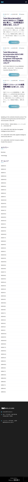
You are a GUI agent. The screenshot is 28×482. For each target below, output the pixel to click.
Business (22, 14)
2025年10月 (3, 179)
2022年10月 (3, 261)
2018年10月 (3, 378)
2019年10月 (3, 364)
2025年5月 (3, 186)
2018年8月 (3, 381)
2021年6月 (3, 316)
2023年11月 (3, 231)
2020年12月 (3, 333)
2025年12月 (3, 176)
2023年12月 (3, 227)
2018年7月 (3, 385)
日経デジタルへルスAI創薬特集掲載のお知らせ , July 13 (13, 86)
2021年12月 (3, 296)
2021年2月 (3, 327)
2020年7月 (3, 347)
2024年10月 (4, 207)
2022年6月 (3, 275)
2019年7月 (3, 371)
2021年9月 (3, 306)
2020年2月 (3, 357)
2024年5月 (3, 217)
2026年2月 (3, 169)
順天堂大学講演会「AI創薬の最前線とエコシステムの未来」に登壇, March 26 (13, 125)
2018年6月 (3, 388)
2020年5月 (3, 351)
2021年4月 (3, 320)
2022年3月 (3, 285)
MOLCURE (15, 14)
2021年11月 (3, 299)
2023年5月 (3, 244)
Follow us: (11, 480)
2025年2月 (3, 193)
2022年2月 (3, 289)
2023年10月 (3, 234)
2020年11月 (3, 337)
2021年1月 (3, 330)
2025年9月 (3, 183)
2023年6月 (3, 241)
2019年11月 (3, 361)
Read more (14, 42)
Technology (4, 155)
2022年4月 (3, 282)
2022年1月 (3, 292)
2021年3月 (3, 323)
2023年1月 (3, 251)
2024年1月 (3, 224)
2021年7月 (3, 313)
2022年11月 (3, 258)
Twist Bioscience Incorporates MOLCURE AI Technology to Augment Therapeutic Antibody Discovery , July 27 (13, 57)
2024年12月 (3, 200)
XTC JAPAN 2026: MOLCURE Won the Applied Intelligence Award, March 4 (12, 130)
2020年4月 (3, 354)
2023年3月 (3, 248)
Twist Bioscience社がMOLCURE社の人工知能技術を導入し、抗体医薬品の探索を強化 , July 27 (13, 21)
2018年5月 (3, 392)
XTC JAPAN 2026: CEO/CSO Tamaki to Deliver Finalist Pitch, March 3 (12, 141)
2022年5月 (3, 279)
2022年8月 (3, 268)
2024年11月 (3, 203)
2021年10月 (3, 303)
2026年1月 (3, 172)
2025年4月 (3, 189)
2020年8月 (3, 344)
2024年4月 (3, 220)
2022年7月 (3, 272)
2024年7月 (3, 210)
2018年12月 (3, 375)
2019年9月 (3, 368)
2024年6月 (3, 214)
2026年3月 (3, 166)
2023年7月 (3, 237)
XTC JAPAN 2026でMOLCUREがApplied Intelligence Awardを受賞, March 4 (13, 135)
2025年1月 (3, 196)
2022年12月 (3, 255)
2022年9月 (3, 265)
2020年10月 (3, 340)
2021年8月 (3, 309)
